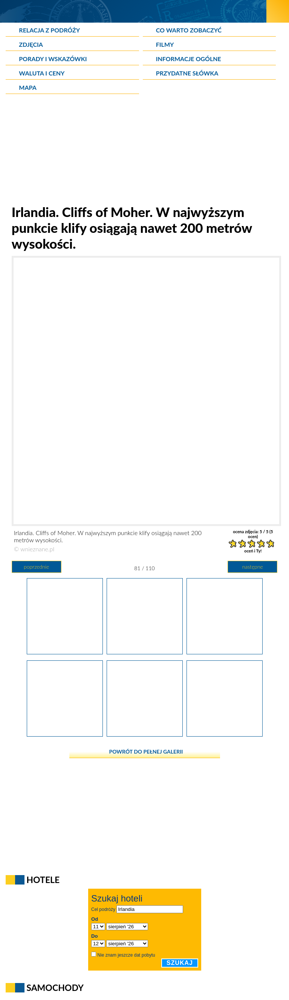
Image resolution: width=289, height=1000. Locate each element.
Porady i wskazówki (53, 58)
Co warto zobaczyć (189, 30)
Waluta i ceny (41, 73)
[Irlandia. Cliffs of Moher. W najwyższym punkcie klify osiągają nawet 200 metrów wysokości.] (145, 652)
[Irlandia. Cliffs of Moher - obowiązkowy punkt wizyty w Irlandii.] (65, 734)
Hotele (43, 879)
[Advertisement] (144, 151)
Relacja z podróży (49, 30)
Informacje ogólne (188, 58)
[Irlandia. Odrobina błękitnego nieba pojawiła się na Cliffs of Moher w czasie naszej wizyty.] (65, 652)
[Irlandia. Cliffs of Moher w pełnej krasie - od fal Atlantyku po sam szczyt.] (145, 734)
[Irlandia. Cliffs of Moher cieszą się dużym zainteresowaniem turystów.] (225, 652)
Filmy (165, 44)
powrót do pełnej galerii (146, 751)
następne (252, 566)
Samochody (55, 987)
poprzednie (36, 566)
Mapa (27, 87)
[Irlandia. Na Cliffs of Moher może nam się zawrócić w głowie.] (225, 734)
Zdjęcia (31, 44)
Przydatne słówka (187, 73)
